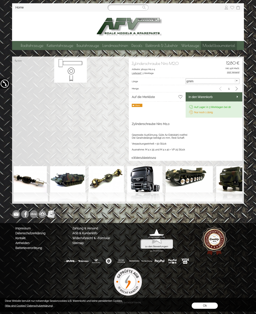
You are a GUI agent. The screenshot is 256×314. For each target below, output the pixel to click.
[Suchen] (128, 7)
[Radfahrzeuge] (32, 45)
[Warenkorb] (238, 7)
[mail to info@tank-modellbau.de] (16, 214)
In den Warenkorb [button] (201, 97)
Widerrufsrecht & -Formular (91, 238)
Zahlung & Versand (85, 228)
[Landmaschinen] (115, 45)
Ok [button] (205, 305)
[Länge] (212, 81)
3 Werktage (143, 73)
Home (19, 7)
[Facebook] (25, 214)
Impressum (23, 228)
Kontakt (20, 238)
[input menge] (228, 88)
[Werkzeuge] (190, 45)
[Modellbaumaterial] (219, 45)
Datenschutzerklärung (30, 233)
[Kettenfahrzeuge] (60, 45)
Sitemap (78, 243)
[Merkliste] (232, 7)
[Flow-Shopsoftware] (43, 214)
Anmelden (22, 243)
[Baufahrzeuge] (88, 45)
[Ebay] (34, 214)
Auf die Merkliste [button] (143, 97)
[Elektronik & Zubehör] (162, 45)
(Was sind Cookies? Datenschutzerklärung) (29, 305)
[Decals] (137, 45)
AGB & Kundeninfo (84, 233)
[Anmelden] (226, 7)
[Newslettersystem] (51, 214)
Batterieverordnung (28, 248)
